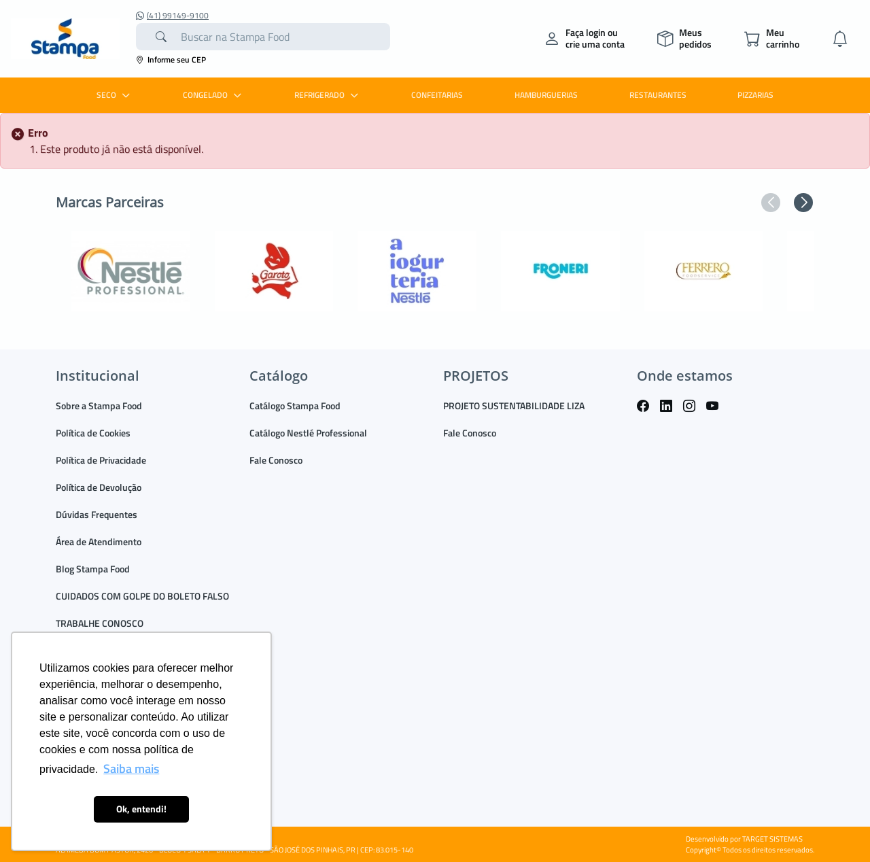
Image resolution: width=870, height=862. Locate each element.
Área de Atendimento (98, 541)
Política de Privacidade (101, 460)
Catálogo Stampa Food (295, 405)
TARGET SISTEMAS (772, 838)
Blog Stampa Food (93, 569)
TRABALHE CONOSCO (99, 623)
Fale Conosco (275, 460)
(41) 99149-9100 (172, 15)
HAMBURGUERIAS (546, 94)
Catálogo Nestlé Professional (308, 433)
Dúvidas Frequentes (96, 514)
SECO (115, 94)
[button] (771, 202)
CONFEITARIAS (437, 94)
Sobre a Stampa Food (99, 405)
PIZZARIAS (755, 94)
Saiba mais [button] (131, 768)
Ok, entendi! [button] (141, 808)
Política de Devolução (98, 487)
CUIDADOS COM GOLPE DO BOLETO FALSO (142, 596)
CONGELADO (214, 94)
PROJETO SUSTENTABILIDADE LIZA (514, 405)
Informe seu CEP (171, 59)
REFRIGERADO (328, 94)
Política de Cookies (93, 433)
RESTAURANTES (657, 94)
